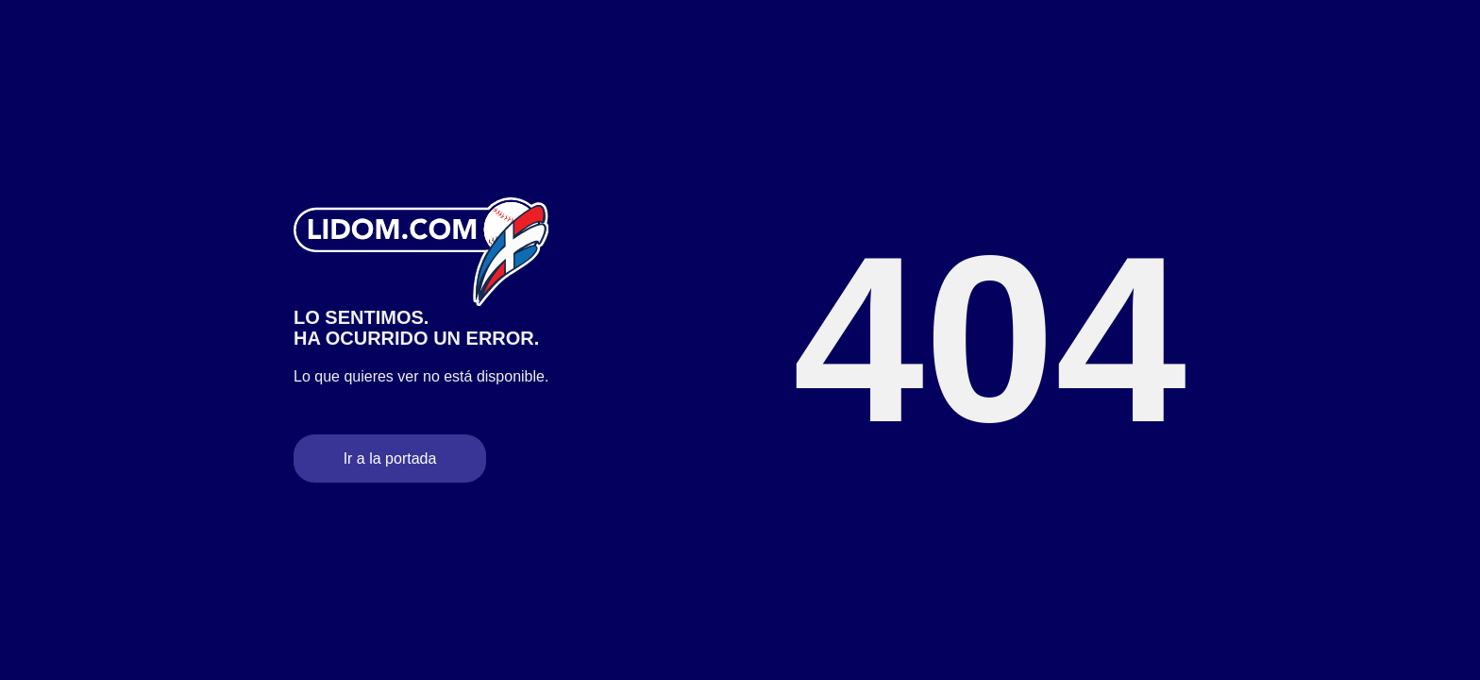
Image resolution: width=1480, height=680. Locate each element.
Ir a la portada (390, 458)
